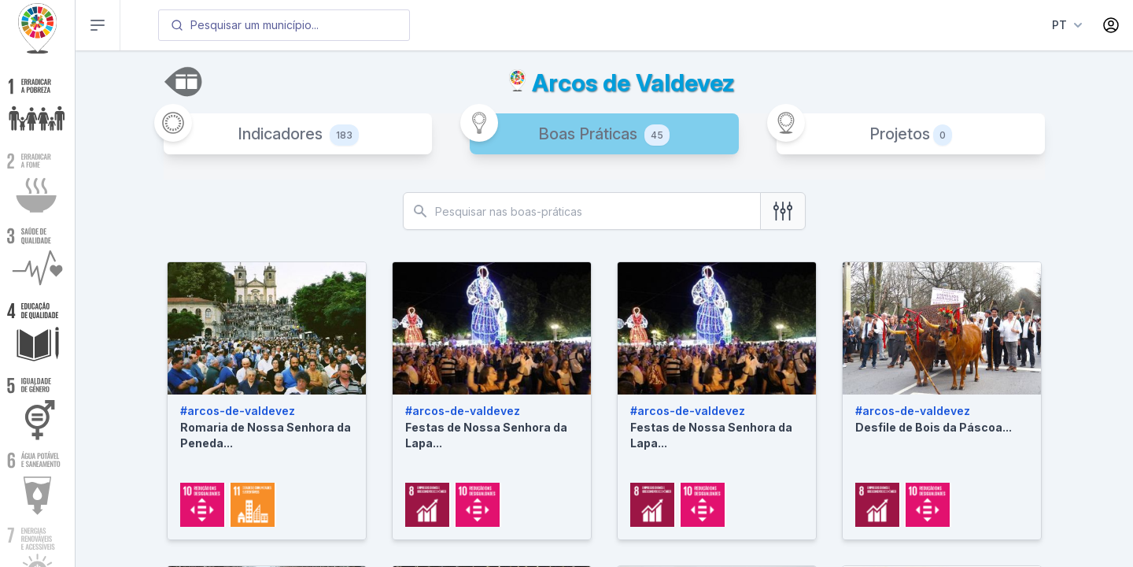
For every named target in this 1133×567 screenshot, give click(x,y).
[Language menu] (1064, 25)
